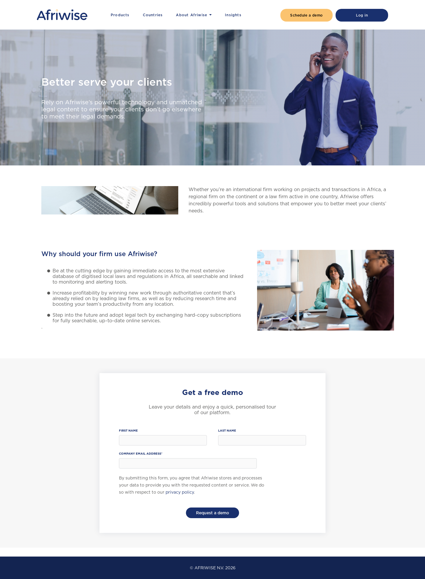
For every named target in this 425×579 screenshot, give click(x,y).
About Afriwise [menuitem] (191, 15)
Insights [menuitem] (233, 15)
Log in (362, 15)
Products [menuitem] (120, 15)
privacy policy (180, 492)
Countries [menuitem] (153, 15)
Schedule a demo (306, 15)
